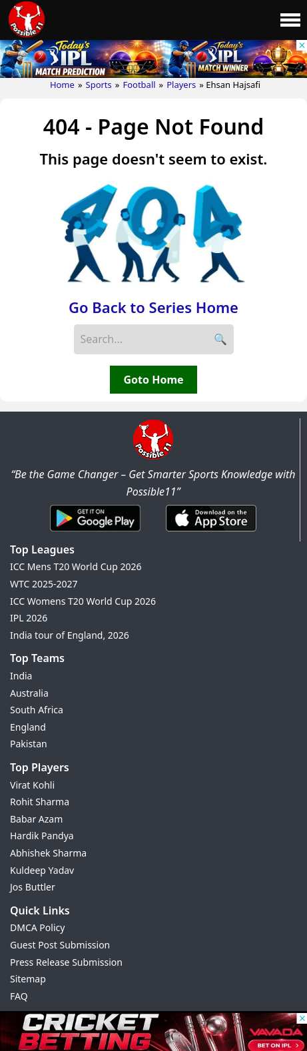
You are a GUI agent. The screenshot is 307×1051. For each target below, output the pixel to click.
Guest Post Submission (60, 944)
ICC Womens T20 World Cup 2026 (83, 601)
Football (139, 85)
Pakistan (28, 743)
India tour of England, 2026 (69, 635)
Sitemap (28, 978)
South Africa (36, 709)
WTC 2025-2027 (44, 583)
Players (181, 85)
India (21, 675)
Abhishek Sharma (48, 853)
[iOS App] (211, 532)
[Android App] (95, 532)
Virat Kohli (32, 785)
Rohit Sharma (39, 801)
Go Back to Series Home (153, 307)
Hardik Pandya (42, 835)
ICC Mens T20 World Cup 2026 (75, 566)
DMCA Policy (37, 927)
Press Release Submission (66, 962)
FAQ (19, 996)
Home (62, 85)
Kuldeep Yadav (42, 870)
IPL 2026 (28, 617)
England (28, 727)
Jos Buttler (32, 886)
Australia (29, 693)
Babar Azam (36, 819)
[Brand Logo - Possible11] (153, 457)
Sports (99, 85)
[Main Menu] (290, 20)
